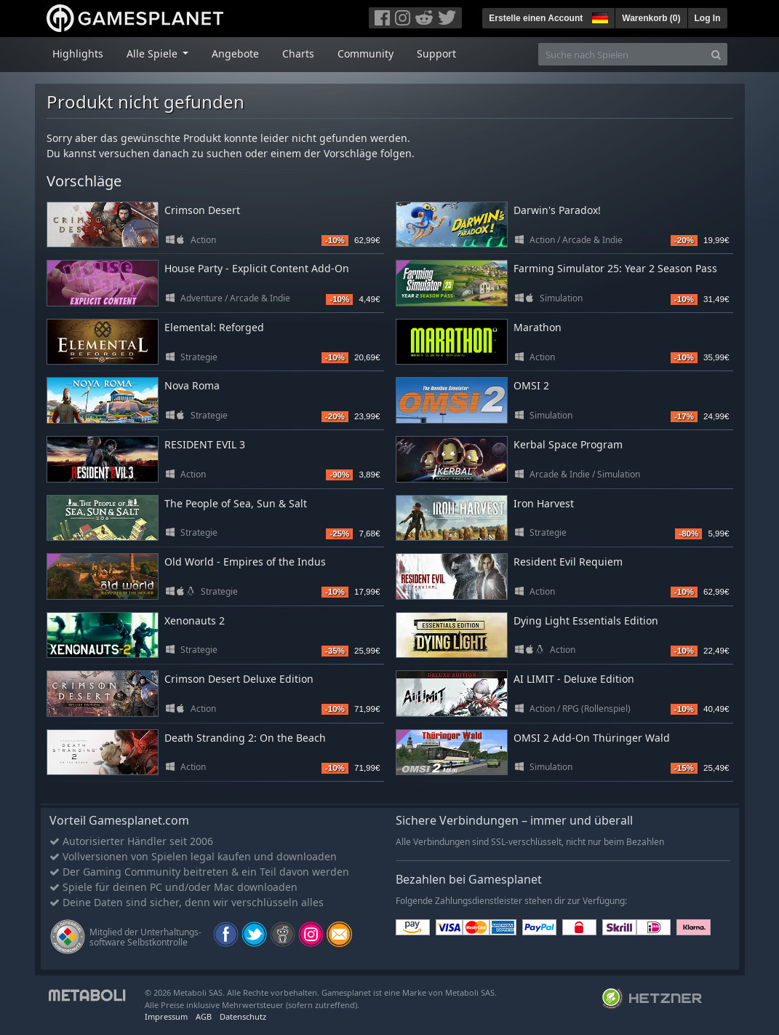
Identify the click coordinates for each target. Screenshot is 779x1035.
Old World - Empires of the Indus (245, 561)
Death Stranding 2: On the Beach (245, 738)
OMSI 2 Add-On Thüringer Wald (592, 738)
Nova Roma (192, 385)
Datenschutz (243, 1016)
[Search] (716, 54)
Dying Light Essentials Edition (586, 620)
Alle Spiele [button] (153, 53)
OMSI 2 (531, 385)
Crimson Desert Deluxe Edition (238, 679)
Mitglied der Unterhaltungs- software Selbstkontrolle (145, 937)
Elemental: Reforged (214, 327)
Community (365, 53)
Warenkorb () (651, 18)
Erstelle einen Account (536, 18)
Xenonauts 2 (194, 620)
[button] (598, 16)
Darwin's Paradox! (557, 210)
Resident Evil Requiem (568, 561)
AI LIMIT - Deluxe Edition (574, 679)
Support (436, 53)
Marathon (538, 327)
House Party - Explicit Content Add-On (256, 268)
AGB (204, 1016)
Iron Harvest (544, 503)
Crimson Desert (202, 210)
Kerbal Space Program (568, 444)
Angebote (235, 53)
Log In (708, 18)
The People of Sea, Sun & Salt (235, 503)
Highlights (77, 53)
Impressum (166, 1016)
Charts (298, 53)
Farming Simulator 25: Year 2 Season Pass (615, 268)
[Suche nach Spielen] (622, 54)
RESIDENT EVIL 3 (204, 444)
